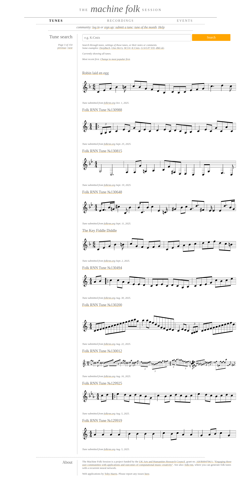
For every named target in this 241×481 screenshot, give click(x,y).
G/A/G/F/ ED (148, 48)
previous (62, 47)
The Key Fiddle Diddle (99, 230)
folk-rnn (189, 464)
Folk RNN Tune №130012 (102, 351)
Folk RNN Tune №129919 (102, 420)
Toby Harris (111, 473)
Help (161, 27)
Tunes (56, 20)
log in (96, 27)
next (70, 47)
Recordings (120, 20)
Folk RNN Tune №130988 (102, 110)
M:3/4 (127, 48)
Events (185, 20)
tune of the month (145, 27)
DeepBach (105, 48)
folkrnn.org (109, 103)
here (147, 473)
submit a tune (123, 27)
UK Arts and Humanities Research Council (162, 461)
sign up (109, 27)
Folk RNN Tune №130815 (102, 151)
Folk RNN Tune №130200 (102, 305)
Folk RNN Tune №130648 (102, 192)
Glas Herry (117, 48)
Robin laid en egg (95, 73)
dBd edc (160, 48)
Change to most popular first (115, 59)
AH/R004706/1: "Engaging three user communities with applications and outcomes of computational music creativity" (157, 463)
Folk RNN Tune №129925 (102, 383)
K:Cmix (136, 48)
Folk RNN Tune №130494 (102, 268)
